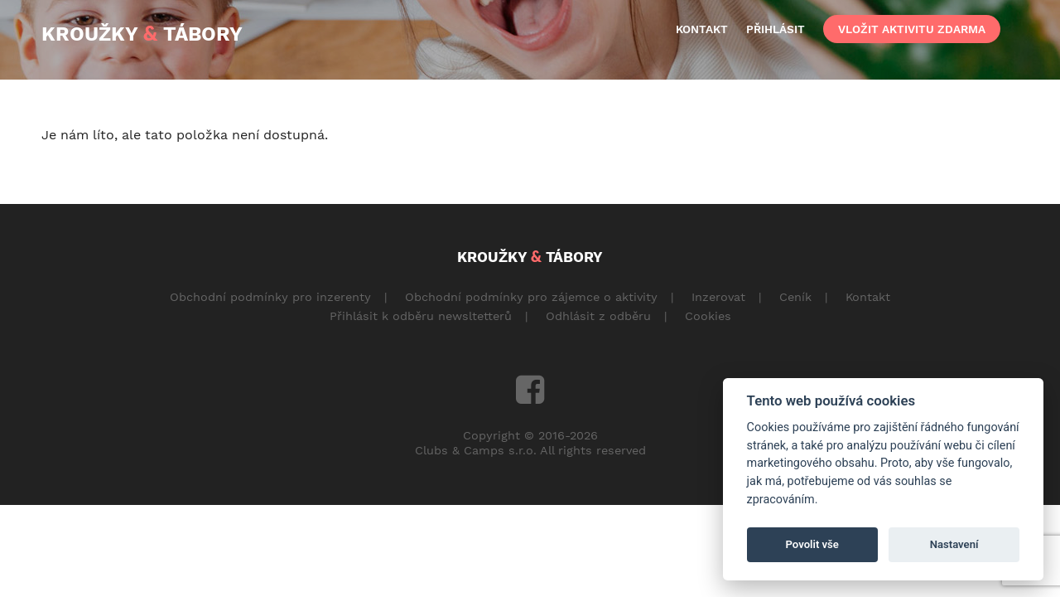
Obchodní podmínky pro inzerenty (270, 296)
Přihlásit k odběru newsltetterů (421, 316)
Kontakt (868, 296)
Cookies (708, 316)
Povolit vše (812, 544)
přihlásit (775, 29)
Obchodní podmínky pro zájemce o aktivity (531, 296)
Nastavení (954, 544)
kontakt (702, 29)
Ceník (795, 296)
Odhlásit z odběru (598, 316)
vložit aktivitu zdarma (911, 29)
